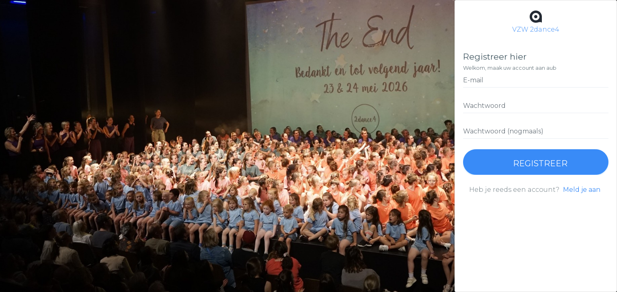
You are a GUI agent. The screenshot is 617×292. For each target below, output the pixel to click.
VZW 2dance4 (535, 21)
